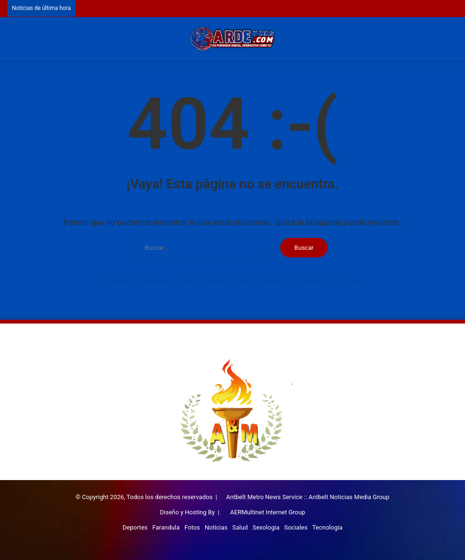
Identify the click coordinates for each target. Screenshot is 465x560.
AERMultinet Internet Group (267, 512)
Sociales (307, 281)
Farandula (154, 281)
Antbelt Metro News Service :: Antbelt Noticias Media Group (307, 497)
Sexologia (273, 281)
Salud (242, 281)
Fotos (185, 281)
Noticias (213, 281)
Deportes (118, 281)
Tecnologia (344, 281)
